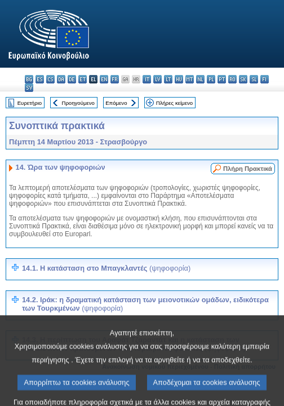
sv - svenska (29, 87)
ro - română (232, 79)
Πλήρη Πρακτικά (247, 168)
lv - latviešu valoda (157, 79)
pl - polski (211, 79)
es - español (40, 79)
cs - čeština (50, 79)
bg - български (29, 79)
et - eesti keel (82, 79)
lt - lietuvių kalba (168, 79)
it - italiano (147, 79)
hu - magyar (179, 79)
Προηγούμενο (77, 103)
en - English (104, 79)
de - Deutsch (72, 79)
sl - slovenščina (254, 79)
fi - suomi (264, 79)
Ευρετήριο (29, 103)
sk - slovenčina (243, 79)
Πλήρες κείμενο (174, 103)
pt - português (222, 79)
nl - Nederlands (200, 79)
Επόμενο (116, 103)
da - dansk (61, 79)
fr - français (114, 79)
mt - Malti (189, 79)
